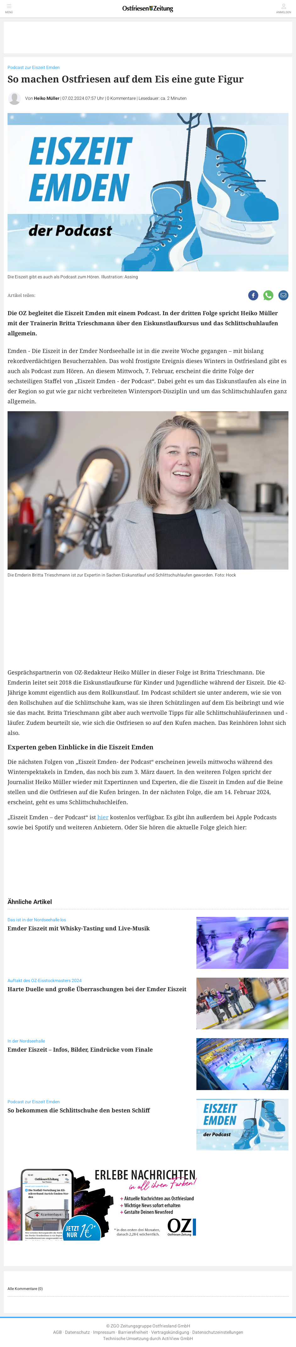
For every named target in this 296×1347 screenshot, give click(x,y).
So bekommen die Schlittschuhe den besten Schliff (79, 1110)
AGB (57, 1332)
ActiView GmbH (177, 1338)
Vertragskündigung (170, 1332)
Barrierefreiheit (133, 1332)
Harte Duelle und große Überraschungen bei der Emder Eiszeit (97, 989)
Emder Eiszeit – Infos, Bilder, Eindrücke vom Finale (80, 1049)
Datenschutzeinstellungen (217, 1332)
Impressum (104, 1332)
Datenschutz (77, 1332)
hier (102, 817)
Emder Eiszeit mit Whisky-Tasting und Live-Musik (79, 928)
